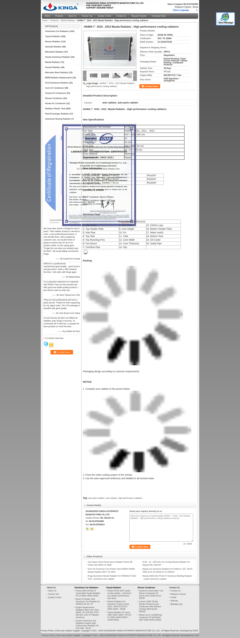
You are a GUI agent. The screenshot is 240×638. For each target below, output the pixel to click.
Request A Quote (183, 7)
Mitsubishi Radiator (54, 52)
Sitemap (174, 601)
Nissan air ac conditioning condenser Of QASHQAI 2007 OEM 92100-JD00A (150, 617)
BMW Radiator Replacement (58, 78)
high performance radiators (130, 498)
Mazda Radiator (68, 20)
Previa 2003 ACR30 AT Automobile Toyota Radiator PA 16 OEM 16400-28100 (88, 593)
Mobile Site (176, 604)
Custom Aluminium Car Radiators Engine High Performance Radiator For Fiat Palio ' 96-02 (87, 624)
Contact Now (151, 86)
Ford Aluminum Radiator (56, 83)
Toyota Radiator (52, 36)
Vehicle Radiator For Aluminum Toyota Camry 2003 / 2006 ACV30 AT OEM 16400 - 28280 (118, 605)
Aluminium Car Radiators (57, 31)
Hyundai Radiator (53, 47)
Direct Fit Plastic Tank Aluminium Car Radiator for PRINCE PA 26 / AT (88, 601)
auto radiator (111, 498)
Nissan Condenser (54, 98)
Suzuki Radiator (52, 67)
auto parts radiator (96, 498)
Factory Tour (87, 16)
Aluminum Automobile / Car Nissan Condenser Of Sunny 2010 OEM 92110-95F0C (151, 594)
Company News (159, 16)
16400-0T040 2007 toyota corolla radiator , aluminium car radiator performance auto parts (119, 594)
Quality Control (104, 16)
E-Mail (173, 597)
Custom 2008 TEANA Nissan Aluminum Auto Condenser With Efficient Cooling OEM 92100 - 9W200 (150, 606)
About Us (72, 16)
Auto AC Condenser (54, 88)
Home (47, 16)
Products (59, 16)
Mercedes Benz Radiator (56, 72)
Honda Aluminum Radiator (57, 57)
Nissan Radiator (52, 41)
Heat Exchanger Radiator (57, 114)
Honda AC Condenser (55, 103)
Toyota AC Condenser (55, 93)
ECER (195, 631)
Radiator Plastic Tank (55, 108)
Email (195, 7)
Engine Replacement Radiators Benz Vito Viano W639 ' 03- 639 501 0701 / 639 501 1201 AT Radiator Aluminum (87, 612)
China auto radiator (63, 631)
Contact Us (121, 16)
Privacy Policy (47, 631)
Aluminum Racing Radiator (58, 119)
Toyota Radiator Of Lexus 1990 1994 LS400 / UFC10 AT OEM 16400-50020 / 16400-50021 (119, 616)
